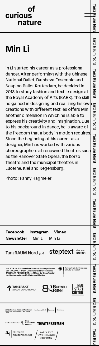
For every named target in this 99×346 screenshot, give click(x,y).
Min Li (38, 238)
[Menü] (88, 16)
